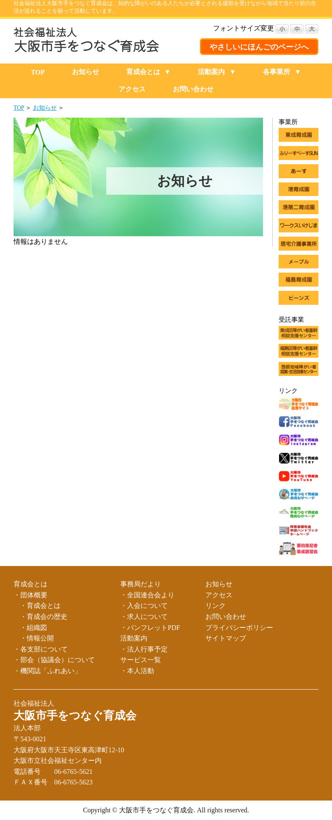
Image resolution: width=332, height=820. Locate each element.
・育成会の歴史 (43, 616)
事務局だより (140, 584)
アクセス (132, 89)
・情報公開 (37, 638)
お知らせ (85, 71)
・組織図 (33, 627)
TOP (38, 72)
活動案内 (211, 71)
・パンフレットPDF (150, 627)
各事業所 (276, 71)
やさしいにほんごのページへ (259, 47)
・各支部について (41, 649)
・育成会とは (40, 605)
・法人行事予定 (144, 649)
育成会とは (143, 71)
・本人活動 (137, 670)
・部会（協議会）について (54, 659)
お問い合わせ (193, 89)
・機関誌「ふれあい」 (47, 670)
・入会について (144, 605)
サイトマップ (225, 638)
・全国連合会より (147, 595)
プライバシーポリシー (239, 627)
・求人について (144, 616)
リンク (215, 605)
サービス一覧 (140, 659)
